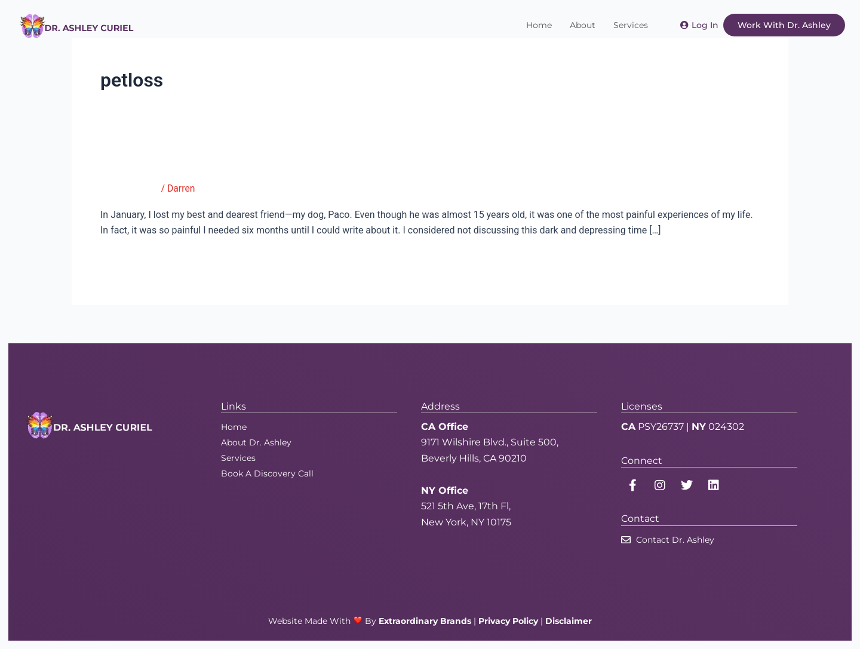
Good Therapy (129, 188)
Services (630, 25)
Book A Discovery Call (267, 472)
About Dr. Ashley (256, 441)
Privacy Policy (508, 620)
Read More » (126, 260)
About (582, 25)
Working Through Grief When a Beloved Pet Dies (265, 163)
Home (539, 25)
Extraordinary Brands (425, 620)
